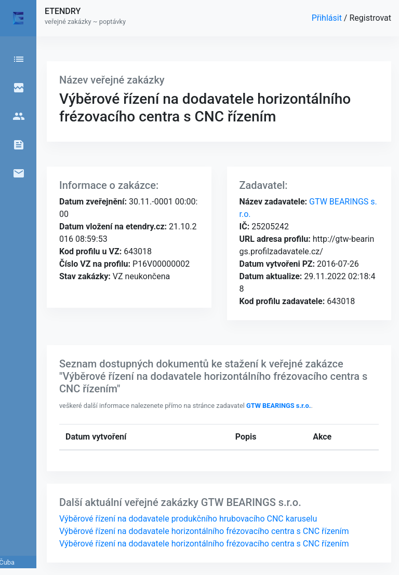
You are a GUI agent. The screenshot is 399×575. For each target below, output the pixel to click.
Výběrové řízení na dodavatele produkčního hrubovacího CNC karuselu (188, 519)
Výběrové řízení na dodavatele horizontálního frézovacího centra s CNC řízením (204, 531)
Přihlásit (328, 18)
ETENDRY (63, 11)
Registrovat (370, 18)
